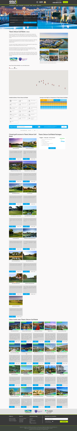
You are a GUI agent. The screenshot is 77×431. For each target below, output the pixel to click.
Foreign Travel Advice (32, 422)
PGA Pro (34, 5)
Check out (25, 15)
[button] (41, 81)
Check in (11, 15)
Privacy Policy (21, 419)
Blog (30, 421)
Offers (31, 5)
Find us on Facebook (12, 419)
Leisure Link (21, 421)
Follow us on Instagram (12, 420)
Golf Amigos (21, 420)
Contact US (39, 5)
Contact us (31, 418)
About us (30, 419)
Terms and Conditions (22, 418)
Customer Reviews (32, 420)
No (35, 126)
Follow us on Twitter (12, 418)
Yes (41, 126)
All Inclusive (26, 5)
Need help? (65, 2)
